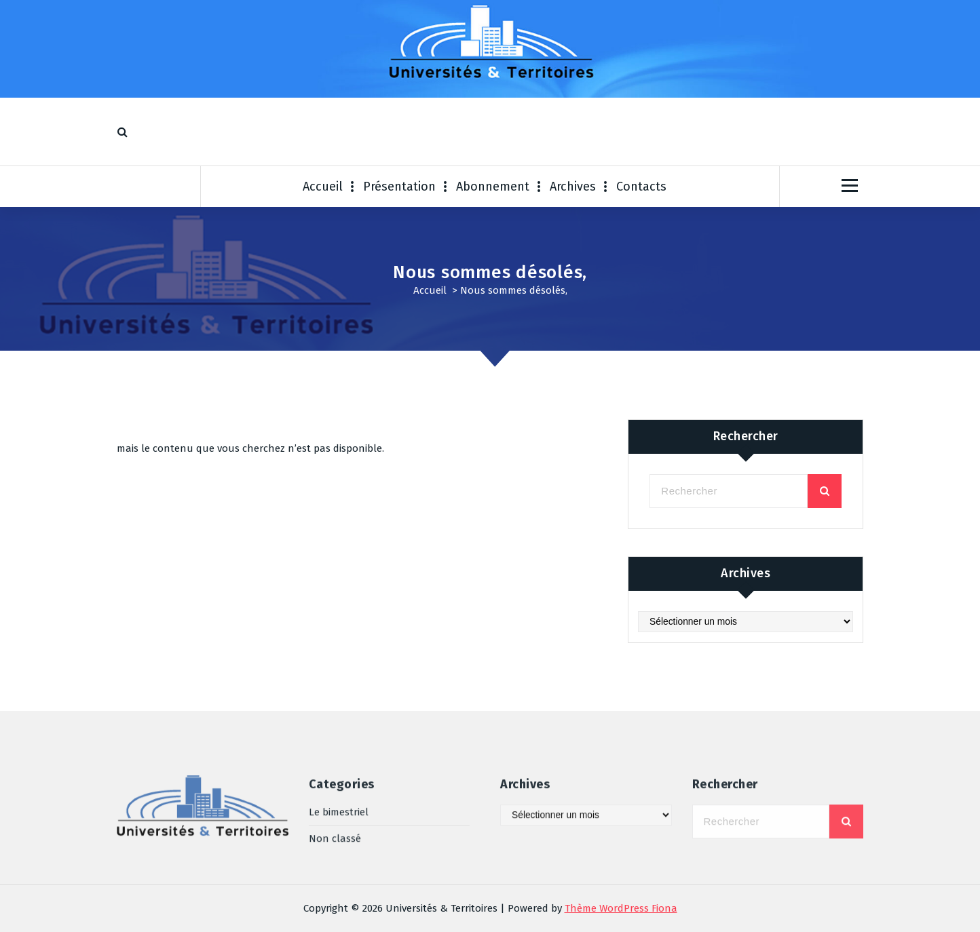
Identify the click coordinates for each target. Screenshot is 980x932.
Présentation (399, 186)
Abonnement (492, 186)
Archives (573, 186)
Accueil (323, 186)
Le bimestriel (339, 774)
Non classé (335, 800)
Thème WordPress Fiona (621, 908)
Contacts (641, 186)
